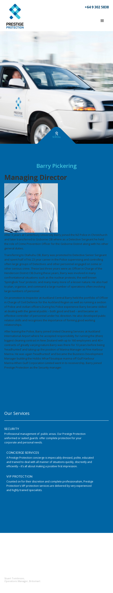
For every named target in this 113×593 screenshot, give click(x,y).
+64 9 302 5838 (97, 7)
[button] (102, 20)
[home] (14, 16)
